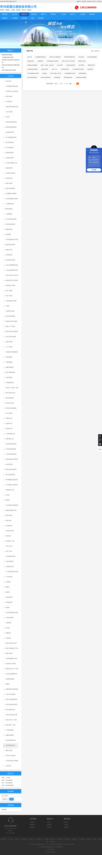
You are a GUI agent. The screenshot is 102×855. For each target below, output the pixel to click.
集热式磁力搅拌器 (11, 469)
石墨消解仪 (9, 357)
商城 (32, 18)
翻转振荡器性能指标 (7, 54)
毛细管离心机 (10, 439)
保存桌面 (84, 1)
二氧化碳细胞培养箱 (12, 270)
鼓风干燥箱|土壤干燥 (11, 645)
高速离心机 (9, 428)
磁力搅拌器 (9, 464)
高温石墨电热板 (10, 372)
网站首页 (5, 14)
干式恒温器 (9, 576)
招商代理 (92, 14)
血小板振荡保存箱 (11, 137)
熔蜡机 (8, 500)
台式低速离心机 (10, 433)
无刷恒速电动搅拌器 (12, 459)
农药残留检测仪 (10, 745)
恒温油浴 (8, 536)
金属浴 (8, 592)
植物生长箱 (9, 249)
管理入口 (94, 1)
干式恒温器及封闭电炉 (12, 574)
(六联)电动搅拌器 (11, 449)
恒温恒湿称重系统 (11, 122)
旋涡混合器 (9, 178)
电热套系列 (9, 597)
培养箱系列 (9, 255)
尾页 (70, 83)
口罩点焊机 (9, 111)
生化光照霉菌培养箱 (12, 265)
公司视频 (14, 18)
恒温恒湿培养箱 (10, 260)
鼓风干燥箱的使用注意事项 (9, 70)
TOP (100, 448)
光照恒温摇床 (10, 157)
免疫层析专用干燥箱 (12, 280)
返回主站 (99, 1)
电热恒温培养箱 (10, 244)
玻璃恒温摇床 (10, 152)
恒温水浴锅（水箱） (12, 720)
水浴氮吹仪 (9, 525)
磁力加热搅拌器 (10, 474)
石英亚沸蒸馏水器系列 (12, 614)
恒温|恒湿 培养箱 (11, 663)
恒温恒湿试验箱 (10, 316)
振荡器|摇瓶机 (10, 679)
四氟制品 (8, 633)
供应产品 (24, 14)
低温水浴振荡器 (10, 188)
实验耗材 (8, 622)
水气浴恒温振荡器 (11, 219)
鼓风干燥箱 (9, 295)
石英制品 (8, 638)
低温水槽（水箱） (11, 725)
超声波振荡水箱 (10, 709)
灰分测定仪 (9, 101)
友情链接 (24, 18)
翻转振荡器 (9, 209)
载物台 (8, 587)
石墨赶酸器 (9, 362)
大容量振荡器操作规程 (8, 57)
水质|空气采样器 (10, 755)
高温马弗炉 (9, 96)
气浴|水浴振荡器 (10, 694)
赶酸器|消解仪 (10, 735)
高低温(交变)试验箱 (11, 321)
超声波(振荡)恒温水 (12, 704)
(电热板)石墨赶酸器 (12, 352)
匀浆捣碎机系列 (10, 556)
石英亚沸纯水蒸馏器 (12, 760)
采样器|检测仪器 (11, 740)
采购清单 (34, 14)
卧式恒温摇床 (10, 142)
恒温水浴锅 (9, 515)
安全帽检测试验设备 (12, 86)
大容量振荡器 (10, 203)
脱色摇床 (8, 234)
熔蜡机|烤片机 (10, 490)
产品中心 (49, 822)
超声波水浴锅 (10, 403)
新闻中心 (43, 14)
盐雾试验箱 (9, 341)
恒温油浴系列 (10, 530)
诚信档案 (41, 18)
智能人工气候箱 (10, 326)
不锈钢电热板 (10, 382)
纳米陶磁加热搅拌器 (12, 479)
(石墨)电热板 (10, 730)
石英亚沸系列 (10, 617)
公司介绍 (14, 14)
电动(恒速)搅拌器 (11, 444)
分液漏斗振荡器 (10, 173)
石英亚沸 (8, 766)
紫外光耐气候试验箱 (12, 331)
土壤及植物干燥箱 (11, 301)
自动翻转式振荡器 (11, 193)
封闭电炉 (8, 582)
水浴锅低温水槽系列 (12, 505)
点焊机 (8, 117)
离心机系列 (9, 413)
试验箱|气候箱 (10, 311)
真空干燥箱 (9, 290)
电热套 (8, 607)
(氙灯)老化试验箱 (11, 336)
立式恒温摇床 (10, 147)
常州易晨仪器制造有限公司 (18, 6)
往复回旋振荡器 (10, 224)
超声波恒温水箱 (10, 393)
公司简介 (32, 822)
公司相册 (82, 14)
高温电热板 (9, 377)
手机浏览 (89, 1)
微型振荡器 (9, 229)
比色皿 (8, 628)
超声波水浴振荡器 (11, 408)
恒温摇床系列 (10, 132)
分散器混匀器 (10, 566)
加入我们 (66, 824)
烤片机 (8, 495)
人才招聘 (63, 14)
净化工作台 (9, 546)
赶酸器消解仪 (10, 367)
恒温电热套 (9, 602)
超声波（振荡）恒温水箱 (12, 390)
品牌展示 (5, 18)
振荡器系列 (9, 168)
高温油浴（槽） (10, 541)
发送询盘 (94, 169)
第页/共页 (49, 83)
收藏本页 (79, 1)
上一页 (66, 83)
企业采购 (49, 824)
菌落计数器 (9, 750)
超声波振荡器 (10, 398)
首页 (92, 51)
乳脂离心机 (9, 418)
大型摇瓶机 (9, 214)
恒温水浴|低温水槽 (11, 714)
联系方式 (72, 14)
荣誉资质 (53, 14)
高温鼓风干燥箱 (10, 285)
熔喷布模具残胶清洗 (12, 106)
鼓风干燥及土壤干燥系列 (12, 277)
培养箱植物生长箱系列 (12, 241)
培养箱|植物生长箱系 (11, 660)
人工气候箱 (9, 347)
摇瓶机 (8, 684)
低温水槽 (8, 520)
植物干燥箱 (9, 653)
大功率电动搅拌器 (11, 454)
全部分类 (8, 81)
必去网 (53, 852)
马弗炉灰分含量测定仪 (12, 93)
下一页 (60, 83)
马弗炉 (8, 306)
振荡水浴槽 (9, 183)
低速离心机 (9, 423)
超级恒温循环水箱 (11, 510)
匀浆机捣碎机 (10, 561)
